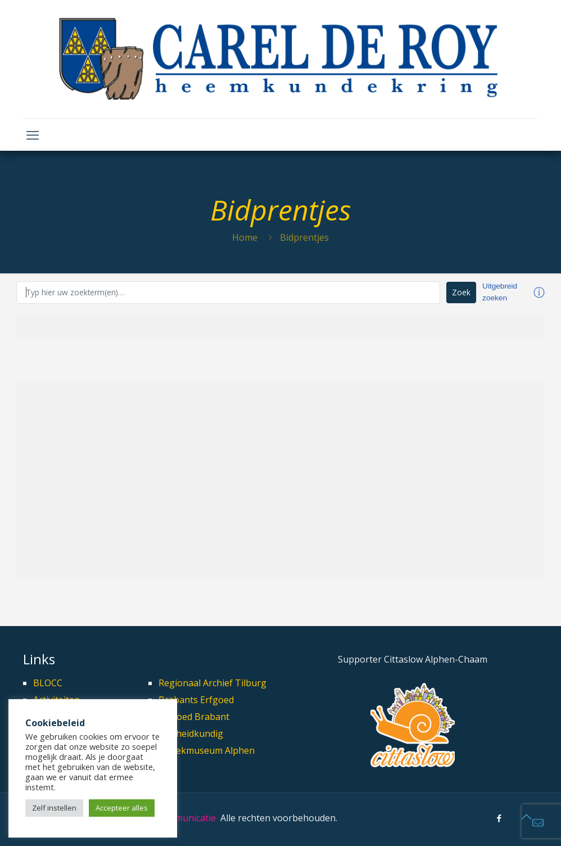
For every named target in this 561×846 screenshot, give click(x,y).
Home (244, 237)
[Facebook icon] (499, 818)
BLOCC (47, 683)
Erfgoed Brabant (194, 716)
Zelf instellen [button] (54, 808)
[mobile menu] (32, 134)
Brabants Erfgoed (196, 700)
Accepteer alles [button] (122, 808)
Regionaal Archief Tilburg (212, 683)
